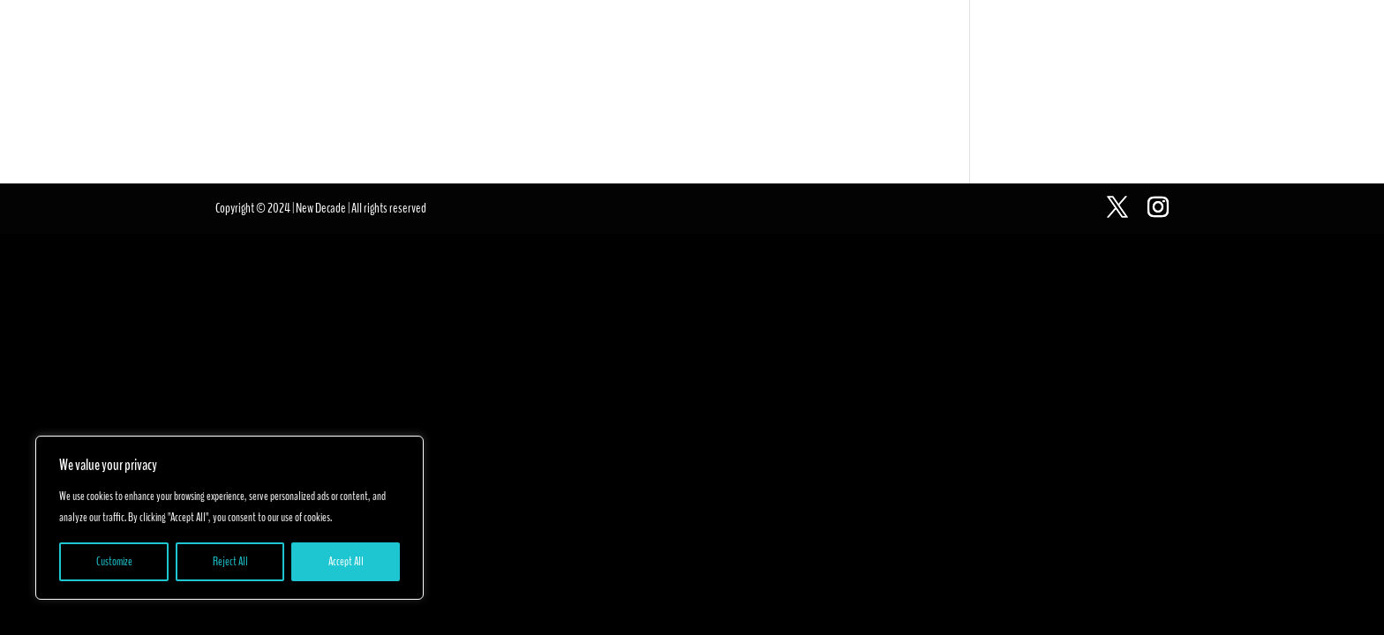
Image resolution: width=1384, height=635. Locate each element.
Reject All (230, 561)
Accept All (346, 561)
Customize (114, 561)
